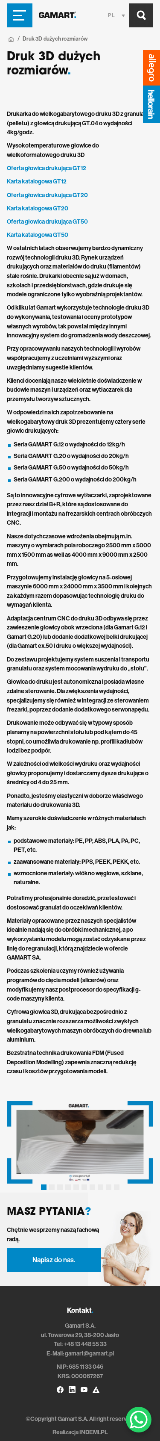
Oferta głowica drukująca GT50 (47, 221)
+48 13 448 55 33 (85, 1344)
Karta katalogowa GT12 (37, 181)
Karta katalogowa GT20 (37, 208)
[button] (44, 1187)
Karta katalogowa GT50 (37, 235)
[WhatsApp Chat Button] (138, 1419)
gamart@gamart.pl (89, 1353)
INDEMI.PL (93, 1432)
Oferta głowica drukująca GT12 (46, 168)
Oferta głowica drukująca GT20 (47, 195)
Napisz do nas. (53, 1260)
